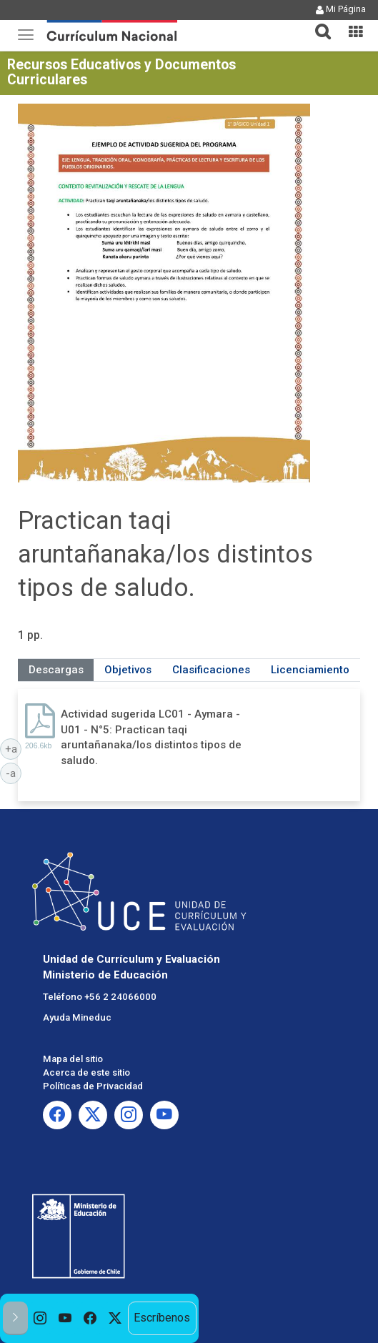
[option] (40, 1318)
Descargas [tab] (56, 669)
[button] (317, 23)
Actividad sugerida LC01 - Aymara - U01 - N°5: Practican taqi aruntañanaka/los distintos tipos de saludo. (151, 737)
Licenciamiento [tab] (310, 669)
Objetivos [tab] (127, 669)
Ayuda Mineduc (77, 1017)
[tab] (317, 23)
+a (13, 748)
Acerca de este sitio (86, 1072)
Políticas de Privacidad (93, 1086)
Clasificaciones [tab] (211, 669)
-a (13, 772)
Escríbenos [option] (162, 1317)
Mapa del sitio (73, 1059)
